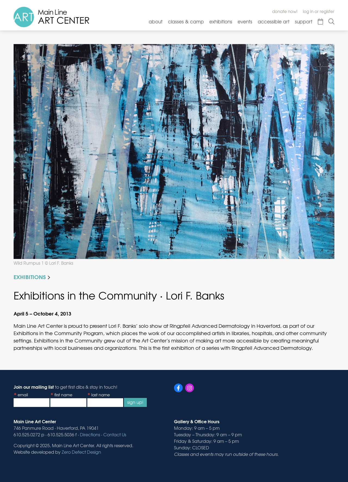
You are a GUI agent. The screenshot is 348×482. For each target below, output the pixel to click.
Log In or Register (318, 11)
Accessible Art (274, 21)
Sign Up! (135, 402)
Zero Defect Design (81, 452)
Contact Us (114, 434)
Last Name (100, 395)
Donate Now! (284, 11)
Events (245, 21)
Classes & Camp (186, 21)
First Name (63, 395)
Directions (90, 434)
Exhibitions (220, 21)
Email (23, 395)
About (156, 21)
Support (303, 21)
